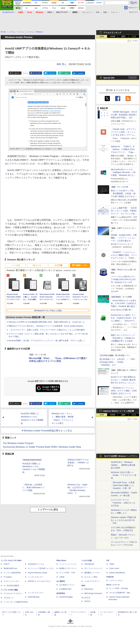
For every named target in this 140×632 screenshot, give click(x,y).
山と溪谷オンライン (67, 585)
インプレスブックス (35, 593)
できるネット (9, 598)
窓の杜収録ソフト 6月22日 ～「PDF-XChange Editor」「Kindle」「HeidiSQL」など (117, 362)
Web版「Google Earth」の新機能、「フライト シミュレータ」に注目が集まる (124, 238)
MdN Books (88, 589)
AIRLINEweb (89, 564)
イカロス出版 (86, 561)
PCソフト (37, 265)
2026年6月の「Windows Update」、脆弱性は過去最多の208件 (123, 465)
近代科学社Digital (66, 597)
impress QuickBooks (117, 573)
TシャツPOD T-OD (67, 573)
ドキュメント (87, 12)
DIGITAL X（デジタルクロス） (39, 581)
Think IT (7, 564)
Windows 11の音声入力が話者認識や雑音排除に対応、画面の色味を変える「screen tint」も (46, 322)
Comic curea (114, 568)
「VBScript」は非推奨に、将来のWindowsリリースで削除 (33, 487)
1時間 (102, 36)
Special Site (109, 78)
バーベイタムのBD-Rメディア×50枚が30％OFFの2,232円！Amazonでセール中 (123, 279)
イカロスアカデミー (92, 581)
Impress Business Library (37, 573)
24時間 (112, 36)
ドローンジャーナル (11, 581)
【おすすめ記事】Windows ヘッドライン (120, 456)
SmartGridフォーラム (36, 564)
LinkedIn (81, 73)
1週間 (123, 36)
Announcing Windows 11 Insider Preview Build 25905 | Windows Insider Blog (42, 447)
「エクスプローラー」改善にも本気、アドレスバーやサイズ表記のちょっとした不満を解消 (46, 330)
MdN (83, 586)
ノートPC (15, 265)
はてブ (52, 73)
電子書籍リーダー (80, 265)
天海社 (111, 564)
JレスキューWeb (90, 577)
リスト (25, 73)
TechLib (87, 601)
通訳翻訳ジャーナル (92, 573)
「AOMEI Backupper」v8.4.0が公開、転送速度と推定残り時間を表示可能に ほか (124, 115)
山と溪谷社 (60, 581)
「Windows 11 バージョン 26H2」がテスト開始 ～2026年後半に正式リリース (124, 391)
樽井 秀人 (61, 64)
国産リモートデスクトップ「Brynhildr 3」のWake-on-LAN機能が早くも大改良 (123, 338)
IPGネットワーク (113, 585)
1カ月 (134, 36)
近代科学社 (60, 593)
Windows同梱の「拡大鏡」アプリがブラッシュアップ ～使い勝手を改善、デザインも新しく (46, 340)
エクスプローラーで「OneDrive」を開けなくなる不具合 (123, 503)
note (66, 73)
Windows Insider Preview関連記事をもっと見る (48, 430)
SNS (97, 12)
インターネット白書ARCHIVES (16, 602)
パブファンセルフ (116, 581)
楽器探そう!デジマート (68, 568)
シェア (37, 73)
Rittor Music (61, 561)
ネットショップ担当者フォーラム (41, 568)
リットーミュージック (67, 564)
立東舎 (61, 577)
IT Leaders (8, 577)
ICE (107, 561)
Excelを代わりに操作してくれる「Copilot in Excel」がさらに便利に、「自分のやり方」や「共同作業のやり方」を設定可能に (124, 321)
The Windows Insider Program (18, 443)
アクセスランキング (112, 32)
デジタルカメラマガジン (13, 593)
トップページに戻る (48, 509)
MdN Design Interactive (93, 593)
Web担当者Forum (10, 568)
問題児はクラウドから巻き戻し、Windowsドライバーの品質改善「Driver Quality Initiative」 (46, 326)
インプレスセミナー (35, 577)
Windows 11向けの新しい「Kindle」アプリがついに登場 (123, 475)
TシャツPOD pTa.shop (118, 588)
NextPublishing (33, 597)
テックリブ (85, 598)
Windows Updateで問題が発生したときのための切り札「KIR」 (123, 520)
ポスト (17, 73)
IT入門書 (58, 265)
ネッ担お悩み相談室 (11, 586)
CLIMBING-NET (65, 589)
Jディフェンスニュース (93, 568)
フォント (114, 12)
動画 (105, 12)
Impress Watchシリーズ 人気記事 (118, 411)
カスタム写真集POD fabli (119, 593)
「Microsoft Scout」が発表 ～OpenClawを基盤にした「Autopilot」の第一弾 (123, 485)
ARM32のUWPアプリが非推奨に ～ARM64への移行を (78, 463)
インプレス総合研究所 (12, 573)
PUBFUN (110, 577)
